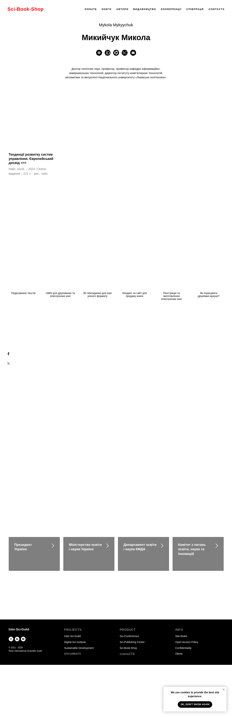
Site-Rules (181, 636)
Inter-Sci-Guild (72, 636)
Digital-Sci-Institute (75, 642)
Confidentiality (183, 648)
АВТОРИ (122, 9)
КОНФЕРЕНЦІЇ (171, 9)
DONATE (91, 9)
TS (133, 654)
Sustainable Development (79, 648)
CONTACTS (216, 9)
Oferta (179, 653)
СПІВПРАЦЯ (195, 9)
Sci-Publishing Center (132, 642)
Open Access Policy (186, 642)
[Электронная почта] (133, 53)
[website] (99, 53)
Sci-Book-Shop (128, 648)
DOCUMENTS (72, 653)
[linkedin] (17, 639)
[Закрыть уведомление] (224, 689)
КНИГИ (106, 9)
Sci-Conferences (129, 636)
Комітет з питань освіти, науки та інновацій (192, 549)
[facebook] (11, 639)
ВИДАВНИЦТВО (144, 9)
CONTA (124, 654)
